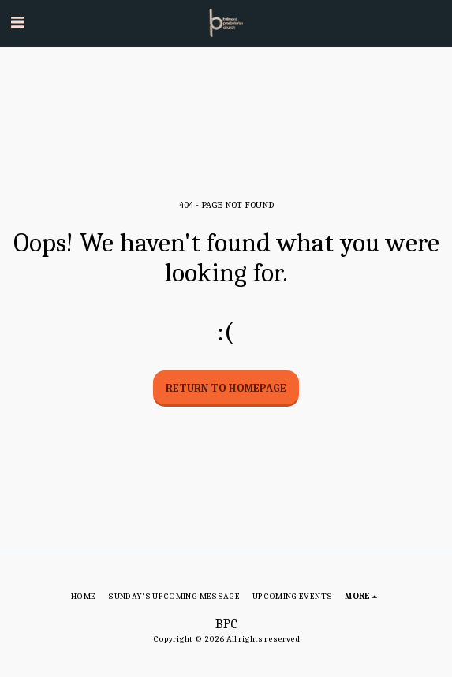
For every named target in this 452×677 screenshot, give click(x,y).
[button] (17, 22)
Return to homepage (226, 388)
